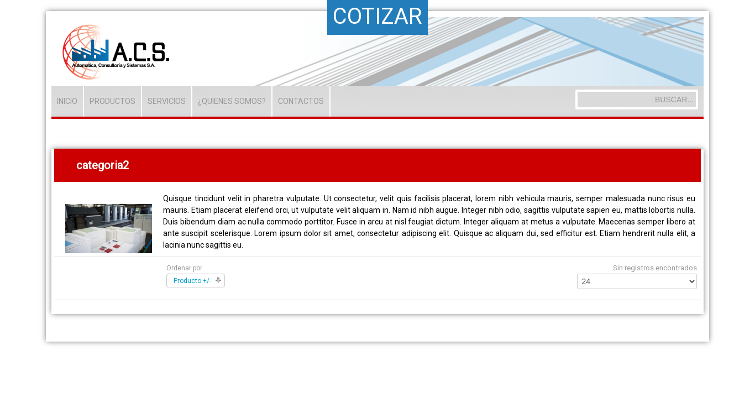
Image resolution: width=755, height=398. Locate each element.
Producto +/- (192, 281)
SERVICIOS (167, 101)
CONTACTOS (301, 101)
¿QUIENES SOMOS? (232, 101)
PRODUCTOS (112, 101)
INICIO (67, 101)
